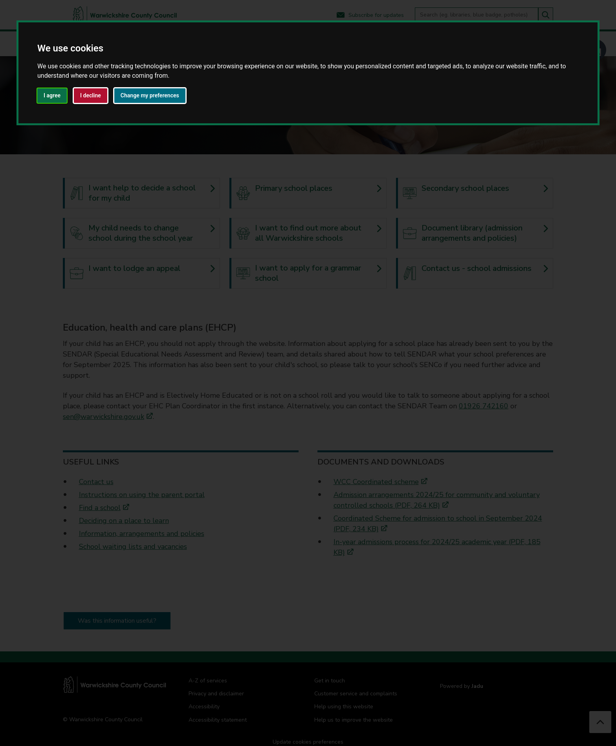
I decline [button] (90, 95)
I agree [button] (52, 95)
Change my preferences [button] (150, 95)
